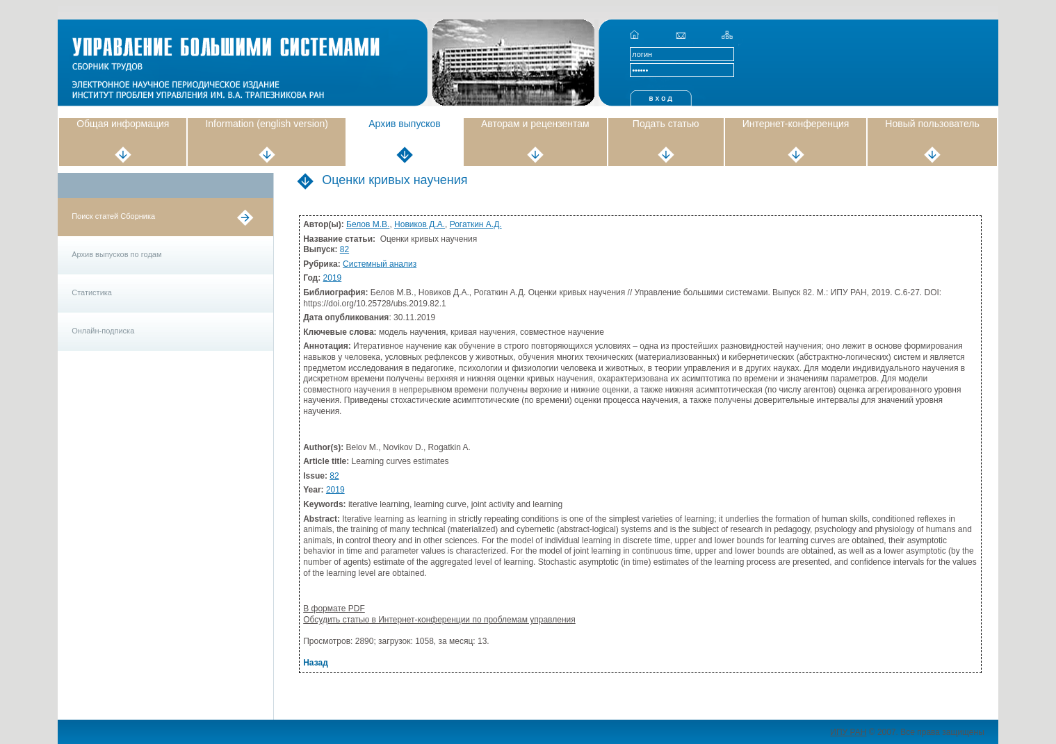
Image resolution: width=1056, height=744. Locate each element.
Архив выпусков (404, 123)
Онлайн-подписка (103, 330)
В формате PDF (334, 608)
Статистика (92, 292)
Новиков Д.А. (419, 224)
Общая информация (122, 123)
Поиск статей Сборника (113, 216)
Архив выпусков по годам (116, 254)
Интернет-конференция (796, 123)
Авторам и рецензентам (535, 123)
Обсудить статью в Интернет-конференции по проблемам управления (439, 620)
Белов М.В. (367, 224)
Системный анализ (379, 264)
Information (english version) (266, 123)
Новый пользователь (932, 123)
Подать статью (666, 123)
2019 (332, 278)
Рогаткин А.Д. (476, 224)
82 (344, 249)
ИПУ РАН (848, 732)
